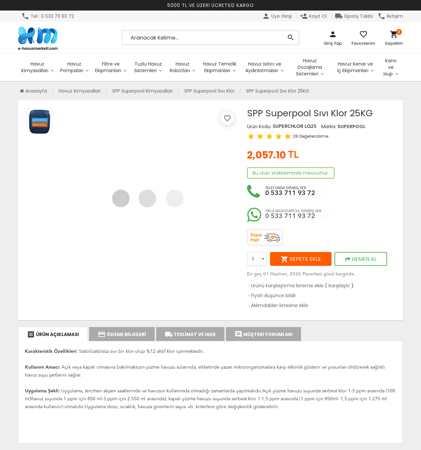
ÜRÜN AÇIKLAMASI (53, 334)
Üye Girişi (277, 16)
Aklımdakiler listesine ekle (277, 305)
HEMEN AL (361, 259)
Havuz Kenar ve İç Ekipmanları (355, 67)
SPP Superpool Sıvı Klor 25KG (277, 91)
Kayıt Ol (313, 16)
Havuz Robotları (180, 67)
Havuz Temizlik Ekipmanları (219, 67)
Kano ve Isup (390, 67)
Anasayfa (33, 91)
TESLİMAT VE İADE (190, 334)
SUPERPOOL (351, 126)
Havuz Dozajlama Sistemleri (309, 67)
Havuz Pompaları (71, 67)
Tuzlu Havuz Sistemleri (148, 67)
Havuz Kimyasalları (34, 67)
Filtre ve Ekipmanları (108, 67)
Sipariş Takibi (354, 16)
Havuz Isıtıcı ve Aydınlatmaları (263, 67)
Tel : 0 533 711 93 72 (47, 16)
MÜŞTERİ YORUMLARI (263, 334)
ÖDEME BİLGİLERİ (122, 334)
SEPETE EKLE (301, 259)
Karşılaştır (339, 285)
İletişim (390, 16)
